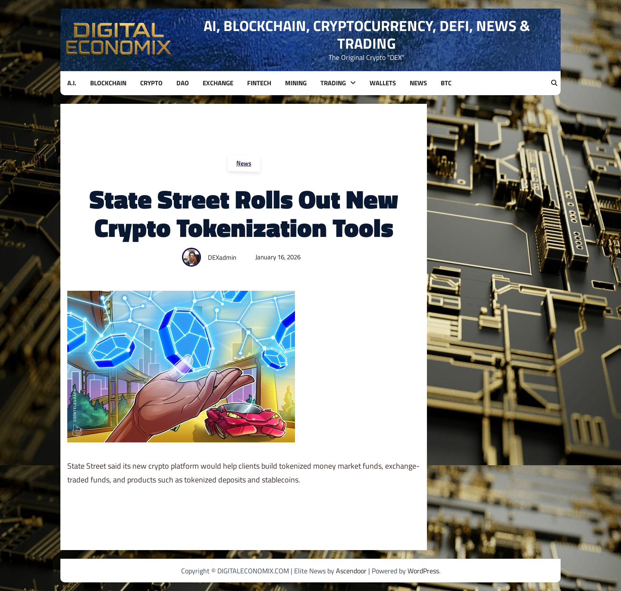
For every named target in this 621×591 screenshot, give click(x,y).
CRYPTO (151, 83)
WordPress (423, 571)
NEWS (418, 83)
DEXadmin (222, 257)
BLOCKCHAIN (108, 83)
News (243, 163)
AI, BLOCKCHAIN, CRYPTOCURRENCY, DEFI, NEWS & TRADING (367, 34)
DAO (182, 83)
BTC (446, 83)
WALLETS (383, 83)
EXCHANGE (218, 83)
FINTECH (259, 83)
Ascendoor (351, 571)
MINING (296, 83)
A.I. (71, 83)
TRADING (333, 83)
